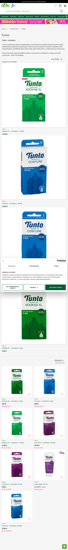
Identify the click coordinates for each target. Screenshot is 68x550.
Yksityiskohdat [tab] (34, 266)
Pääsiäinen (4, 17)
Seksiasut (21, 17)
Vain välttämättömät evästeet (12, 287)
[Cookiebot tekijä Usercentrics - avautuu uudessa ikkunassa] (58, 261)
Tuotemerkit (62, 17)
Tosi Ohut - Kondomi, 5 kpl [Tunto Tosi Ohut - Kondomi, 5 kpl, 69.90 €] (12, 484)
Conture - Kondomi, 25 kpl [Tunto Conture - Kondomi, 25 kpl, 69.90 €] (12, 526)
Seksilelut (13, 17)
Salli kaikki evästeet (55, 287)
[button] (61, 11)
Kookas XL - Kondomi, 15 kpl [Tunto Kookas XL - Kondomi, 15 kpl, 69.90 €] (13, 443)
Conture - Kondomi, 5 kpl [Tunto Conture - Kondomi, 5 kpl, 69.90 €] (43, 401)
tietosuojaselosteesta (43, 279)
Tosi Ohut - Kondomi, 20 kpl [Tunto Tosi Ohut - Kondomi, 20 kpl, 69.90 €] (44, 443)
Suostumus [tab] (11, 266)
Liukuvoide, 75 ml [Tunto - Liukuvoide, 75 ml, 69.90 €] (40, 484)
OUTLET (53, 17)
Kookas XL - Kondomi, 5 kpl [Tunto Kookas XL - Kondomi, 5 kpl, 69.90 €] (12, 401)
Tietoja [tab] (56, 266)
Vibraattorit (29, 17)
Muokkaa (34, 287)
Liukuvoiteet (44, 17)
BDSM (37, 17)
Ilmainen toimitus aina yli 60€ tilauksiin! (34, 1)
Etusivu (3, 29)
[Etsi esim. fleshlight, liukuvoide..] (34, 11)
